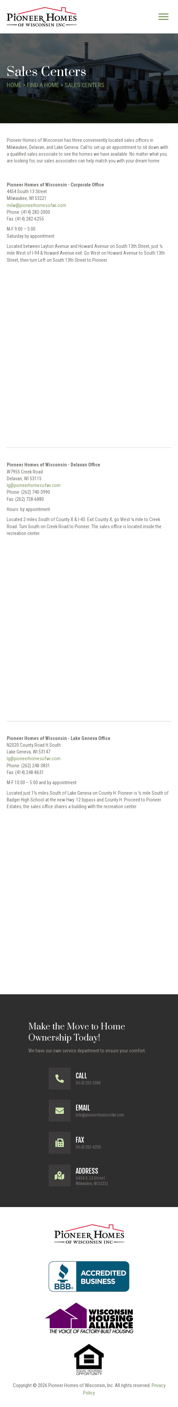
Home (14, 84)
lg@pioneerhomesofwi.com (33, 485)
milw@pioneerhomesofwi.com (36, 205)
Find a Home (43, 84)
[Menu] (163, 17)
